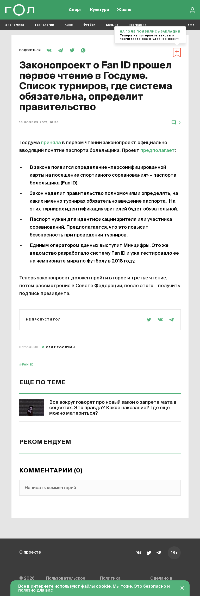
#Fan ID (26, 364)
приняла (51, 142)
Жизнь (124, 10)
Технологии (44, 26)
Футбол (89, 26)
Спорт (75, 10)
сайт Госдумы (61, 347)
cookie (103, 587)
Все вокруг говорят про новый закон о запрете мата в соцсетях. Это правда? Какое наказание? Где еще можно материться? (113, 408)
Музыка (112, 26)
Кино (69, 26)
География (138, 26)
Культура (99, 10)
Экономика (14, 26)
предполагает (157, 150)
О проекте (30, 552)
